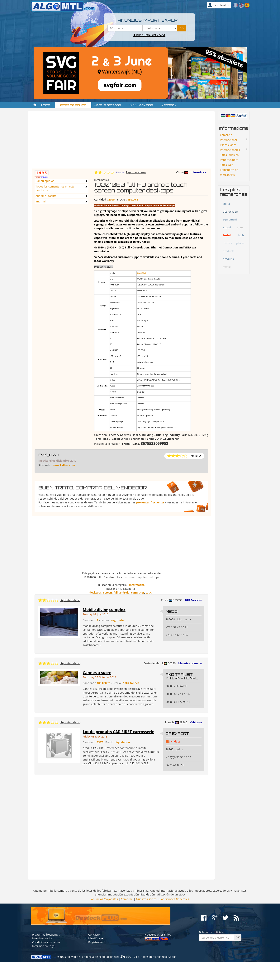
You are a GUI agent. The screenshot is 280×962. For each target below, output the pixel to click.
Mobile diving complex (104, 609)
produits (228, 259)
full (115, 592)
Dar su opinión (45, 181)
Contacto (94, 934)
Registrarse (95, 942)
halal (227, 235)
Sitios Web (226, 165)
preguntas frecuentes (150, 502)
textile (227, 267)
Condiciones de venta (46, 942)
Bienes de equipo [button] (73, 105)
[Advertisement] (121, 142)
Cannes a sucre (97, 672)
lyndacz (175, 741)
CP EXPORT (177, 733)
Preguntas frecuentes (46, 934)
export (227, 227)
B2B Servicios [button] (142, 105)
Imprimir (41, 201)
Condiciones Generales (174, 899)
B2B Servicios (193, 600)
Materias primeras (190, 663)
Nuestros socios (146, 899)
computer (137, 592)
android (124, 592)
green (240, 227)
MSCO (172, 611)
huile (241, 235)
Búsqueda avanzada (149, 35)
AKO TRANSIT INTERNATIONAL (182, 676)
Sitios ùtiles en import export (229, 157)
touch (149, 592)
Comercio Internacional (228, 137)
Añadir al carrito (46, 196)
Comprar (126, 899)
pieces (240, 243)
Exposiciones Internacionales (230, 147)
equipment (230, 219)
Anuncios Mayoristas (104, 899)
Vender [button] (168, 105)
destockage (230, 211)
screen (107, 592)
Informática (198, 172)
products (228, 251)
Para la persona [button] (109, 105)
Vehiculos (196, 722)
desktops (95, 592)
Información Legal (43, 946)
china (226, 204)
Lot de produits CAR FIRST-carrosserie (118, 731)
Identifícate (95, 938)
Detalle (120, 172)
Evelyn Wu (48, 455)
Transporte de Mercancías (229, 172)
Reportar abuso (136, 172)
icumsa (227, 243)
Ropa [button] (47, 105)
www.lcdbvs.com (63, 465)
